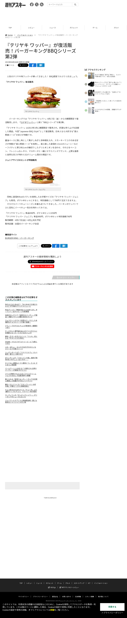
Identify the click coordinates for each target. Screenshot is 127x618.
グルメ (67, 567)
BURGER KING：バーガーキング (19, 238)
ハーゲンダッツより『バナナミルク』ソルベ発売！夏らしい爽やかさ (21, 353)
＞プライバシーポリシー (112, 613)
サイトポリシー (23, 581)
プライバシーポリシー (40, 581)
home (9, 35)
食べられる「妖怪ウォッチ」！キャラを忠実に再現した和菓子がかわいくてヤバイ (21, 380)
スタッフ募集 (89, 581)
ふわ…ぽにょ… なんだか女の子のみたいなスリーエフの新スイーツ (20, 348)
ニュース (53, 27)
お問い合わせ (66, 581)
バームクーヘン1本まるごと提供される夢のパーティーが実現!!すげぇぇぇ (21, 369)
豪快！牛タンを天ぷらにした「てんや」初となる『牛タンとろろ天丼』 (21, 337)
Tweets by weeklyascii (50, 498)
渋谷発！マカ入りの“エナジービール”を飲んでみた (21, 342)
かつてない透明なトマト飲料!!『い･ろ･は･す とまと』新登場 (21, 364)
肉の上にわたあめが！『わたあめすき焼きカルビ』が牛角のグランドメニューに (21, 305)
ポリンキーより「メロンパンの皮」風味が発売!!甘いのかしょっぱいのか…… (21, 358)
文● (7, 65)
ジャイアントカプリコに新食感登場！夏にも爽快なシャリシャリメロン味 (21, 401)
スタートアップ (79, 567)
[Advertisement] (63, 15)
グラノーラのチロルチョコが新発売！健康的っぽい (21, 326)
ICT (89, 567)
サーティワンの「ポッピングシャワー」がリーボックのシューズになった (21, 396)
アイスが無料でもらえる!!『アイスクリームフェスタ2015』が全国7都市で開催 (20, 374)
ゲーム (95, 27)
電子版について (103, 581)
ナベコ (11, 65)
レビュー (32, 27)
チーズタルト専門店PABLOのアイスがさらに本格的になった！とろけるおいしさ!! (21, 332)
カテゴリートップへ (66, 277)
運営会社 (55, 581)
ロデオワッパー (28, 122)
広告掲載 (78, 581)
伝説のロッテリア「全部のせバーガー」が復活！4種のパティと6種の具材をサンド (21, 316)
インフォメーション (25, 35)
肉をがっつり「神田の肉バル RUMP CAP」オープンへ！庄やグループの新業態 (21, 310)
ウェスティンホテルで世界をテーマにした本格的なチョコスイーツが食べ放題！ (21, 321)
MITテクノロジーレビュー (69, 571)
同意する (112, 607)
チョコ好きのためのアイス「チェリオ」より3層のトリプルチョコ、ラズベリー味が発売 (21, 390)
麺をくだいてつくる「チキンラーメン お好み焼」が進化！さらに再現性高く (20, 385)
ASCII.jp (52, 571)
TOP (10, 27)
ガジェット (74, 27)
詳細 (52, 610)
